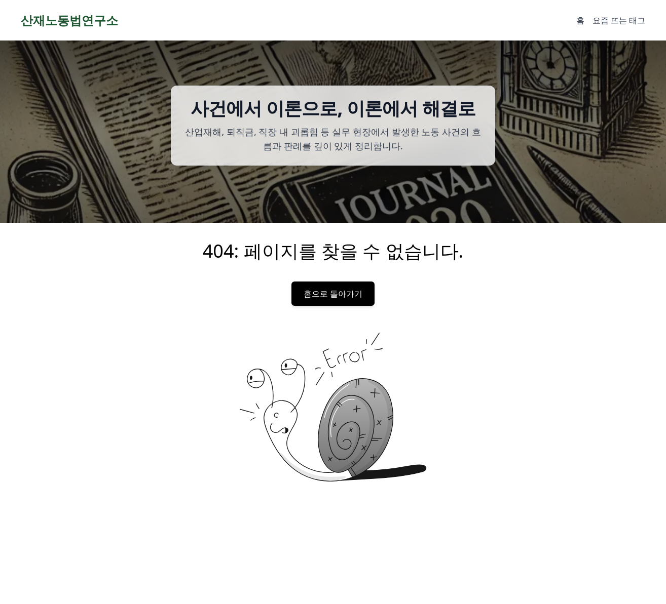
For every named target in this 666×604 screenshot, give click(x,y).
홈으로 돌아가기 (333, 293)
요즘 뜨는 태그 (619, 20)
